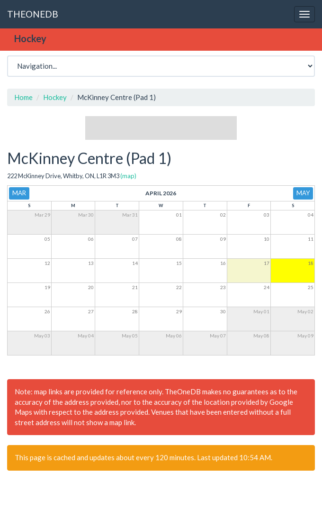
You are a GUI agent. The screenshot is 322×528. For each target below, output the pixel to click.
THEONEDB (32, 14)
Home (23, 97)
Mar (19, 193)
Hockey (55, 97)
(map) (128, 176)
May (303, 193)
